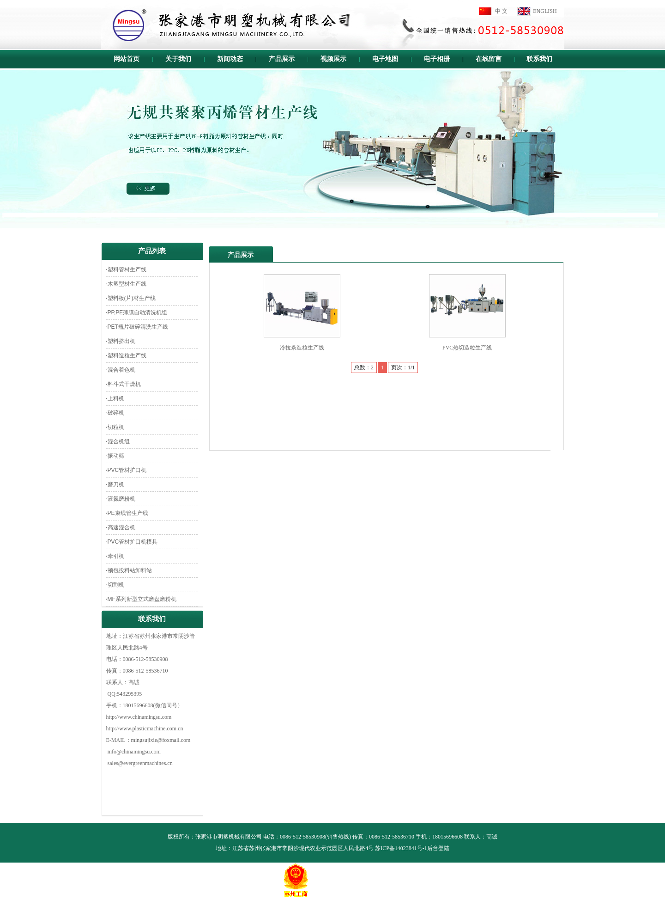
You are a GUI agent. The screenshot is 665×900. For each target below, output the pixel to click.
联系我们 (539, 58)
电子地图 (385, 58)
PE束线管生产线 (128, 513)
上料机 (116, 398)
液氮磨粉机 (121, 499)
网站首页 (126, 58)
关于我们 (178, 58)
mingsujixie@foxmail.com (161, 740)
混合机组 (119, 441)
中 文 (501, 11)
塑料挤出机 (121, 341)
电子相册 (437, 58)
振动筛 (116, 456)
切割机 (116, 585)
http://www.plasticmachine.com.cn (144, 728)
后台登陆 (438, 848)
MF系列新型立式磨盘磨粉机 (142, 599)
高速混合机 (121, 527)
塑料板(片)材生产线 (132, 298)
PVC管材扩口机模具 (133, 542)
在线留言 (489, 58)
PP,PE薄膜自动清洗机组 (138, 312)
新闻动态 (230, 58)
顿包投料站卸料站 (130, 570)
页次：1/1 (403, 367)
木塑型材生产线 (127, 284)
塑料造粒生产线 (127, 355)
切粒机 (116, 427)
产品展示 (282, 58)
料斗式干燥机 (124, 384)
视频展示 (333, 58)
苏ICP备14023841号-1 (401, 848)
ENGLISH (544, 11)
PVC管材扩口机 (127, 470)
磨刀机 (116, 484)
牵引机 (116, 556)
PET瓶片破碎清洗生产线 (138, 327)
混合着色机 (121, 370)
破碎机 (116, 413)
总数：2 (364, 367)
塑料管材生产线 (127, 269)
